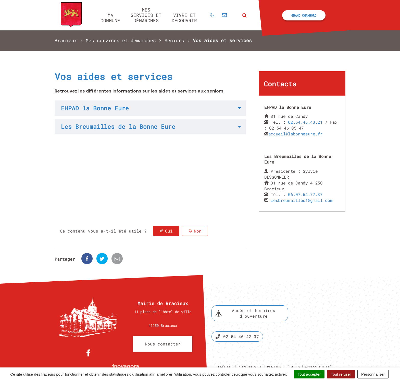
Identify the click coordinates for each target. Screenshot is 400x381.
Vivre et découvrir (184, 18)
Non (198, 231)
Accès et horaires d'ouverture (245, 295)
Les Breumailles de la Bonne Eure (118, 126)
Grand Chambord (303, 15)
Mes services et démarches (146, 15)
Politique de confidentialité (252, 354)
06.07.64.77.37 (305, 194)
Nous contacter (163, 326)
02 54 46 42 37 (237, 318)
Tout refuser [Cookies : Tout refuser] (341, 374)
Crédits (225, 349)
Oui (169, 231)
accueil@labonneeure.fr (295, 133)
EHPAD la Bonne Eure (95, 108)
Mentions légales (283, 349)
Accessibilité (318, 349)
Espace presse (324, 306)
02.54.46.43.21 (305, 122)
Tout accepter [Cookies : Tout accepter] (309, 374)
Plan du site (250, 349)
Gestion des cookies (305, 354)
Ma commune (110, 18)
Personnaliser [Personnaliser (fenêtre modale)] (373, 374)
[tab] (150, 108)
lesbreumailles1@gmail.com (301, 200)
